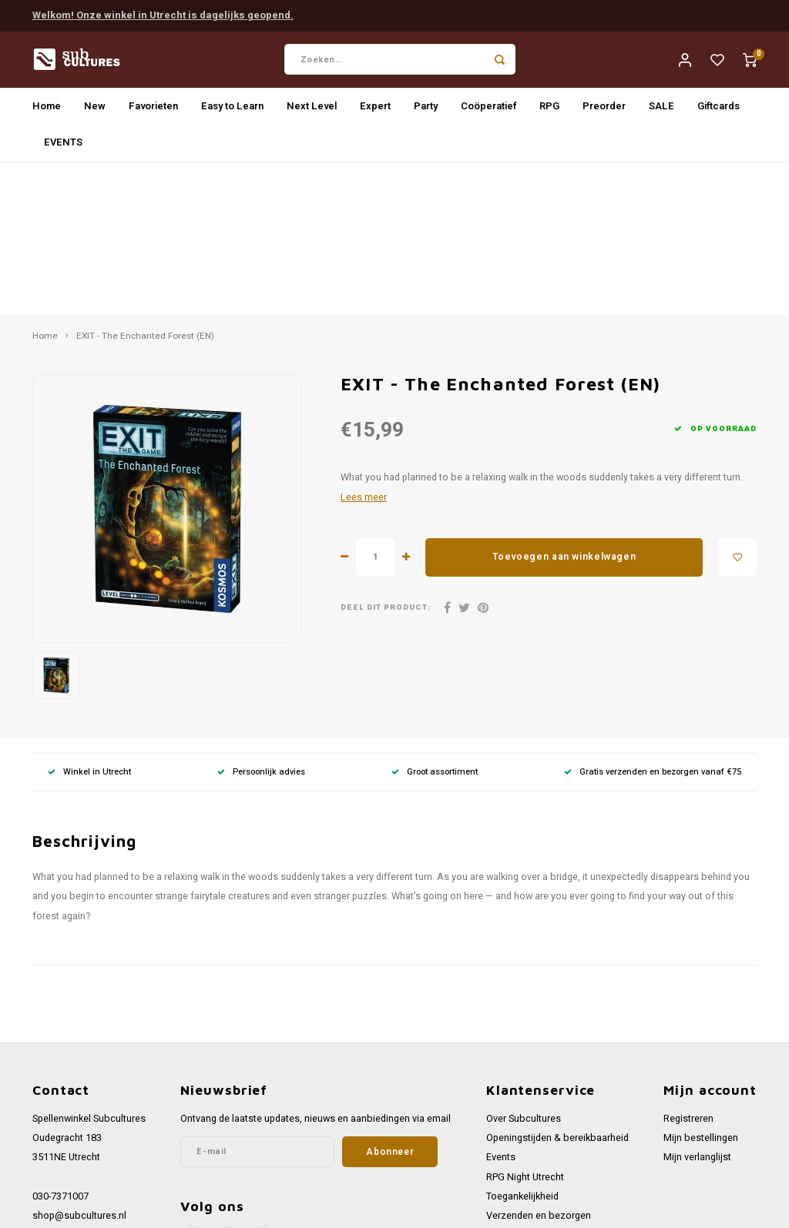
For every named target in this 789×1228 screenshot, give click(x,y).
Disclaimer (509, 1143)
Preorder (604, 109)
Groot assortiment (434, 620)
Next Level (312, 109)
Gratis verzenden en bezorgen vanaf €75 (652, 620)
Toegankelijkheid (522, 1046)
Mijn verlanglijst (697, 1007)
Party (426, 109)
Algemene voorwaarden (538, 1104)
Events (500, 1007)
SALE (661, 109)
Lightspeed (225, 1209)
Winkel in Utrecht (89, 620)
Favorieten (153, 109)
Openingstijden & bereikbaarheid (557, 988)
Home (46, 109)
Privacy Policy (516, 1123)
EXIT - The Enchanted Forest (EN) (145, 186)
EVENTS (63, 146)
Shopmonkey (320, 1209)
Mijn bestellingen (700, 988)
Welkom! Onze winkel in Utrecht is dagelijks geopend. (163, 14)
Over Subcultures (523, 968)
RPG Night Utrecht (525, 1026)
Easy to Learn (232, 109)
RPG (549, 109)
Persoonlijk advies (261, 620)
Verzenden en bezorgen (538, 1065)
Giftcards (718, 109)
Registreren (688, 968)
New (95, 109)
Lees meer (364, 346)
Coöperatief (488, 109)
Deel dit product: (386, 458)
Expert (375, 109)
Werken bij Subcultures (536, 1085)
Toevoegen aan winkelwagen (564, 406)
